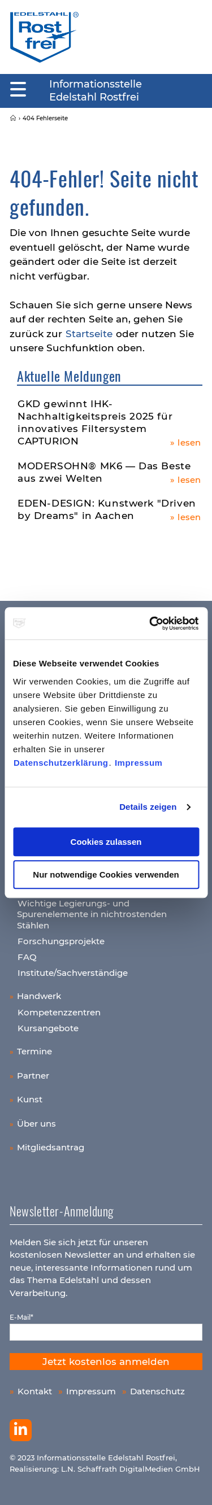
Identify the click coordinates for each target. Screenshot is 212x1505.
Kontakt (35, 1391)
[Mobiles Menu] (18, 89)
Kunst (29, 1099)
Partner (33, 1075)
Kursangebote (48, 1028)
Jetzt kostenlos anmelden (106, 1361)
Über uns (36, 1123)
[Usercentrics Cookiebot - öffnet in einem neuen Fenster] (151, 623)
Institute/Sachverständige (73, 972)
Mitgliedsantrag (50, 1147)
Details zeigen (147, 807)
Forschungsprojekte (61, 941)
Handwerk (39, 996)
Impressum (139, 762)
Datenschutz (157, 1391)
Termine (34, 1051)
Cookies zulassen (106, 842)
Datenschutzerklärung (61, 762)
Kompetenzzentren (59, 1012)
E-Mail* (21, 1317)
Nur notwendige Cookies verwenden (106, 874)
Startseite (89, 333)
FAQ (27, 957)
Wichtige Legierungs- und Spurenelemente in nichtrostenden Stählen (92, 914)
